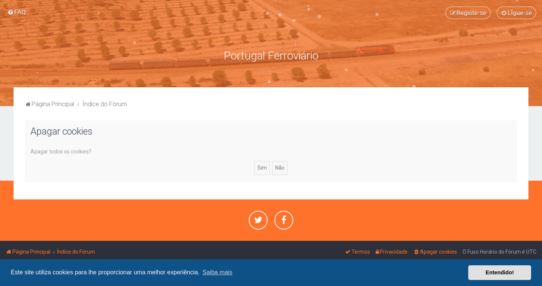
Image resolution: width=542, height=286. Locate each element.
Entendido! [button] (500, 272)
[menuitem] (17, 12)
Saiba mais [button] (217, 272)
